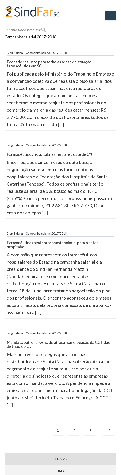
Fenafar (60, 459)
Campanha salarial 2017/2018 (46, 52)
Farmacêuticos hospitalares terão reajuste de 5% (50, 154)
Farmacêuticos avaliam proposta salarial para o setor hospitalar (52, 244)
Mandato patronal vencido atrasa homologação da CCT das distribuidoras (58, 344)
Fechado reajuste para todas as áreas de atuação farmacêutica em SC (49, 63)
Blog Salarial (15, 52)
